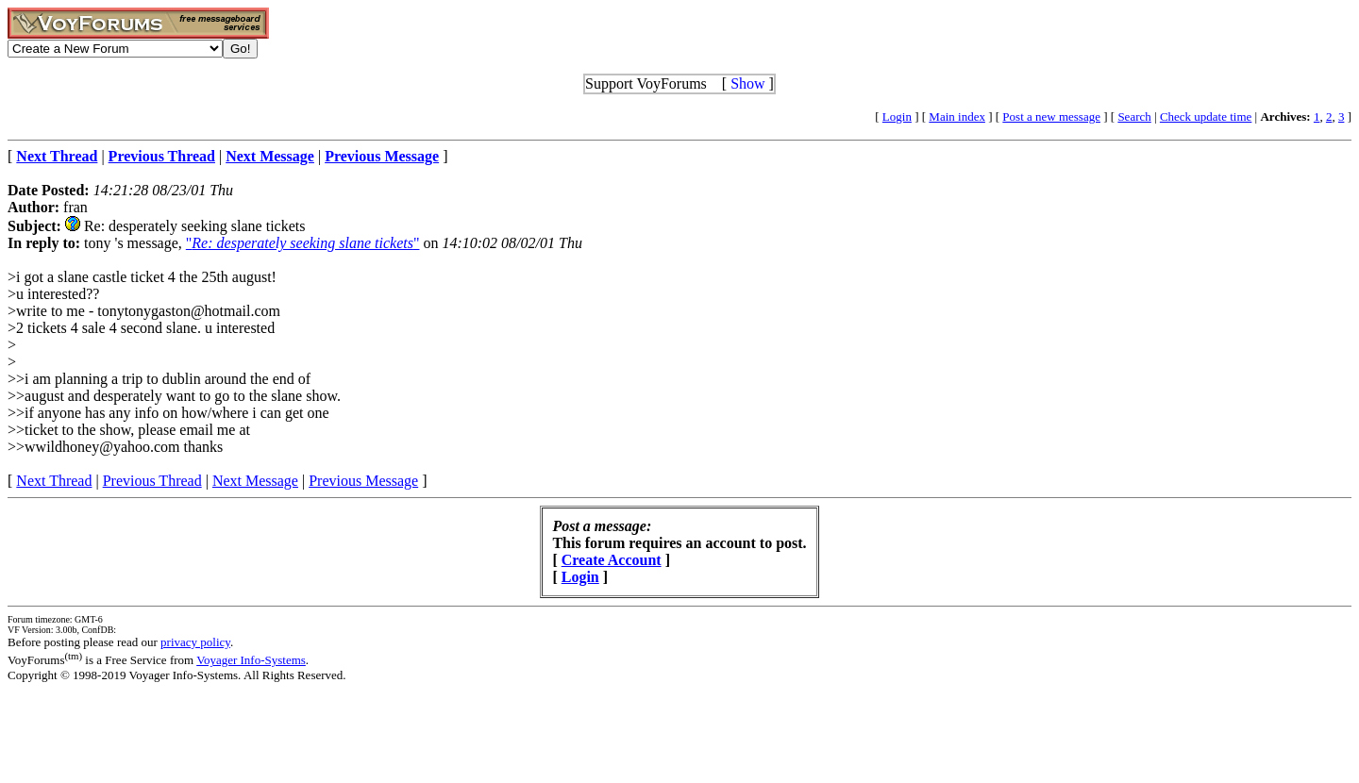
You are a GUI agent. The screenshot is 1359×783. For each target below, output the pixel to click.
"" (303, 243)
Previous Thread (152, 481)
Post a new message (1051, 116)
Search (1133, 116)
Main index (957, 116)
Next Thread (54, 481)
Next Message (255, 481)
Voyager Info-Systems (251, 660)
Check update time (1205, 116)
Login (897, 116)
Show (747, 83)
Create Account (612, 560)
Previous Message (363, 481)
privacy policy (195, 642)
